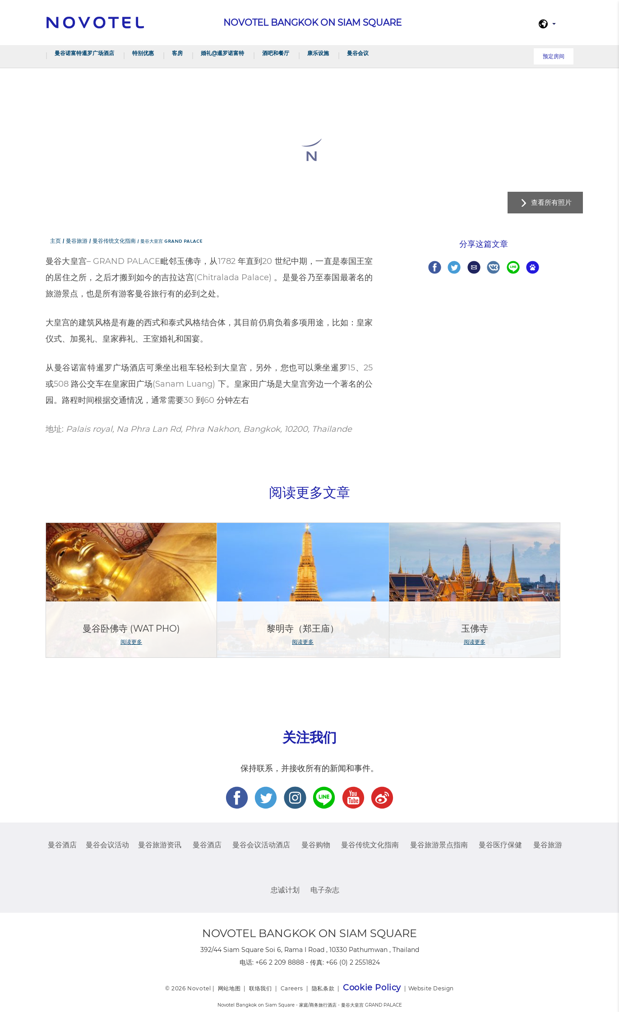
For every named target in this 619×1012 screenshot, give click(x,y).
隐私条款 (323, 988)
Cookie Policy (372, 988)
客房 (177, 53)
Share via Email (474, 267)
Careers (292, 988)
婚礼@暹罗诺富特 (222, 53)
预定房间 (553, 56)
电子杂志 (324, 890)
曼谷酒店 (62, 845)
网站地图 (229, 988)
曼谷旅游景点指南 (439, 845)
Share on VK (493, 267)
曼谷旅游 (547, 845)
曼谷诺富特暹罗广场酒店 (84, 53)
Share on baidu (532, 267)
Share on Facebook (435, 267)
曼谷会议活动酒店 (261, 845)
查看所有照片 (551, 202)
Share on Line (513, 267)
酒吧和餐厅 (275, 53)
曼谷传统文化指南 (370, 845)
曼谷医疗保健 (500, 845)
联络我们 (260, 988)
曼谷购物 (315, 845)
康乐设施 (318, 53)
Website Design (431, 988)
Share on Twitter (454, 267)
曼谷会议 (358, 53)
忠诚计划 (285, 890)
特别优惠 (143, 53)
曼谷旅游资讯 (159, 845)
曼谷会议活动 (107, 845)
